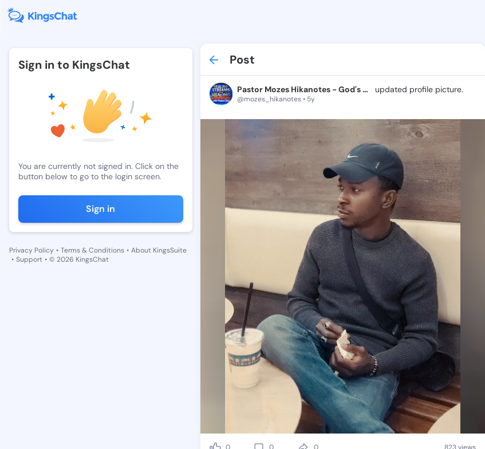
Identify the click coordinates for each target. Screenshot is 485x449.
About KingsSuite (159, 250)
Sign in (100, 209)
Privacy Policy (31, 250)
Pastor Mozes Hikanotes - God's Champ (305, 89)
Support (29, 259)
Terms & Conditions (92, 250)
